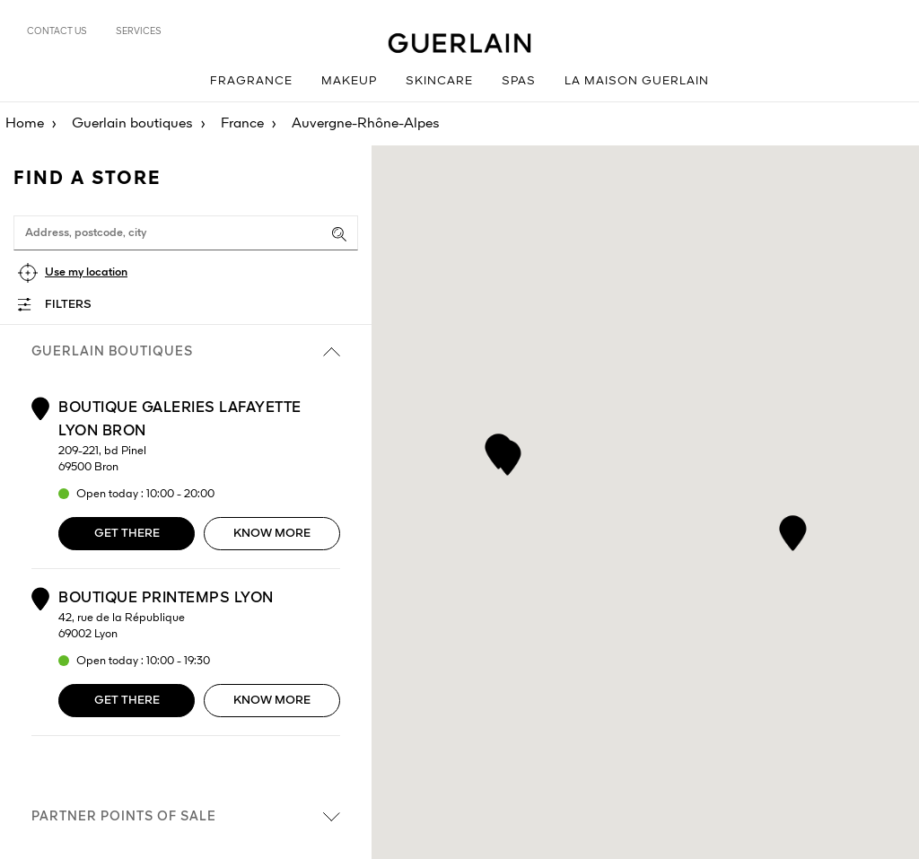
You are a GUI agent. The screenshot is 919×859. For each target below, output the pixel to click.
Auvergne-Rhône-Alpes (366, 124)
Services (139, 31)
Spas (519, 81)
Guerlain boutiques (132, 124)
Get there (127, 533)
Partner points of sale (185, 817)
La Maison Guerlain (637, 81)
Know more (272, 533)
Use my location (86, 272)
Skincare (439, 81)
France (242, 124)
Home (24, 124)
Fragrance (251, 81)
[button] (498, 448)
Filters (68, 305)
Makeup (349, 81)
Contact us (57, 31)
